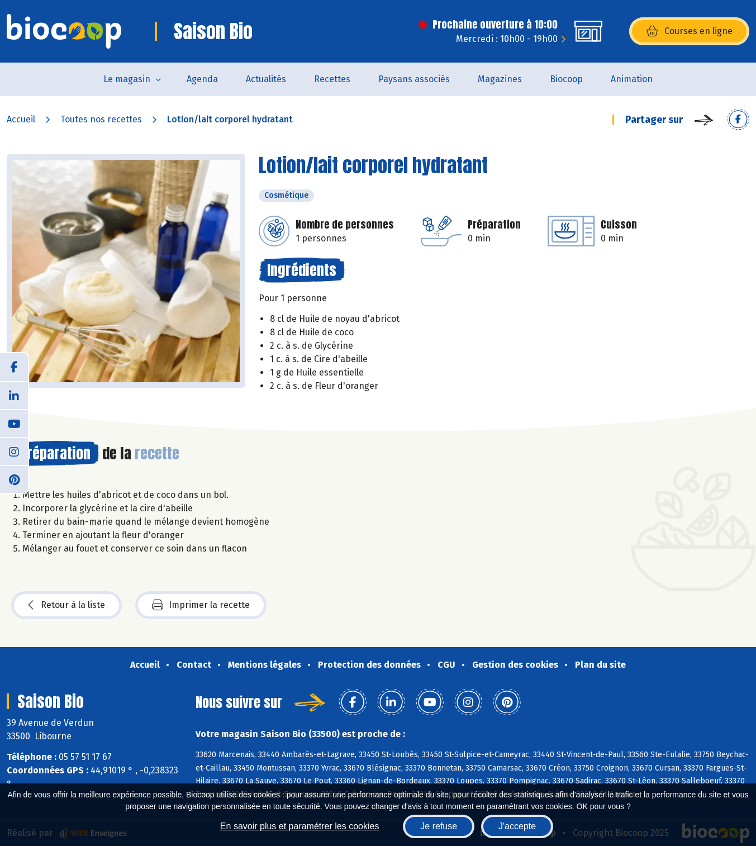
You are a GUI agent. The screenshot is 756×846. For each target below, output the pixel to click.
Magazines (500, 79)
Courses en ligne (689, 31)
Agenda (202, 79)
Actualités (266, 79)
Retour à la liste (66, 605)
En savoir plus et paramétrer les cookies (299, 826)
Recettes (332, 79)
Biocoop (566, 79)
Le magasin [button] (126, 79)
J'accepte (517, 826)
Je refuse (438, 826)
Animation (632, 79)
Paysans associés (414, 79)
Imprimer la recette (201, 605)
